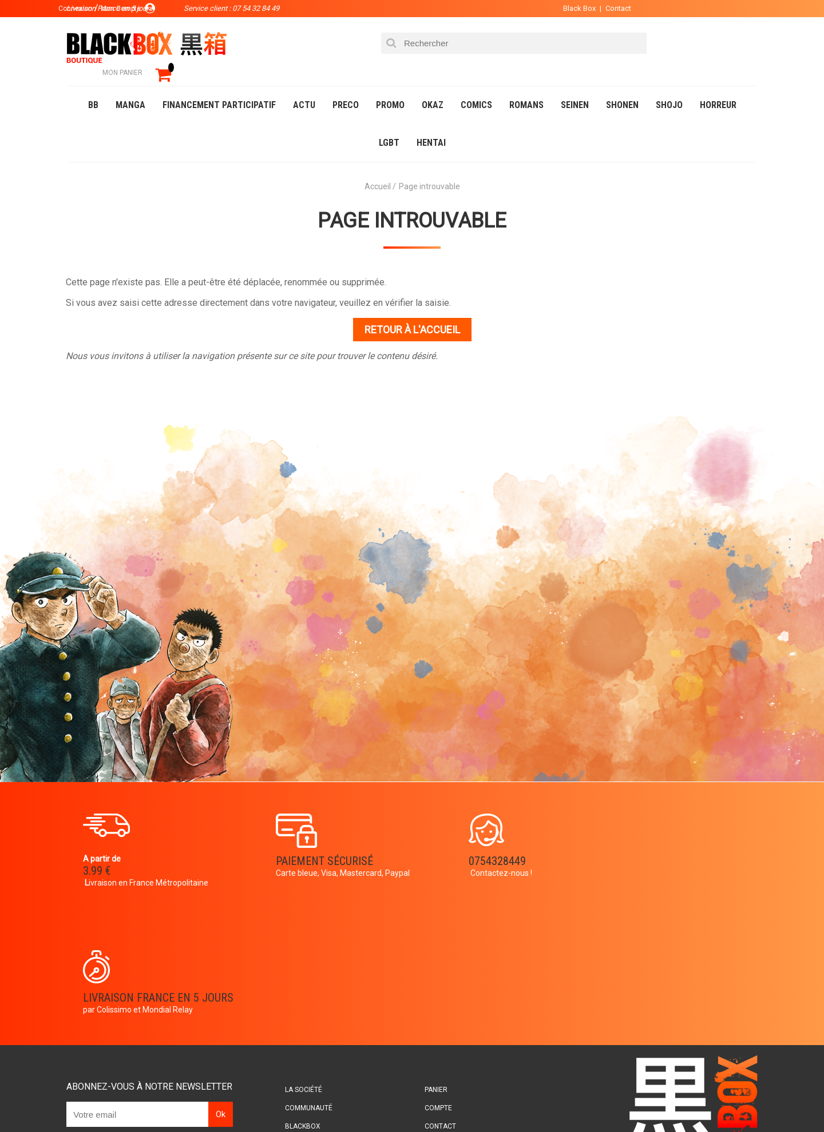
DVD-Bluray (152, 1100)
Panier (430, 952)
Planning (304, 1007)
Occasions (323, 1100)
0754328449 (457, 845)
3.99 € (99, 855)
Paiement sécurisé (306, 845)
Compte (432, 970)
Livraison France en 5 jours (659, 852)
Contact (611, 8)
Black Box (572, 8)
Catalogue (91, 1100)
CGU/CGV (434, 1007)
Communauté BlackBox (238, 1100)
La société (307, 952)
